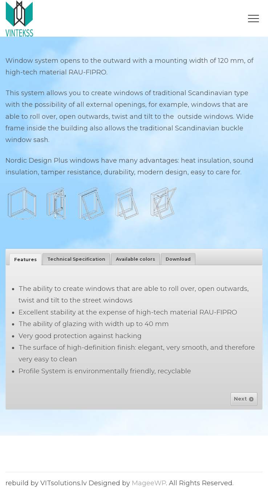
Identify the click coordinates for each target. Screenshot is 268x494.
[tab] (25, 259)
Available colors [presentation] (135, 259)
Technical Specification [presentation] (76, 259)
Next (244, 399)
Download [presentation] (178, 259)
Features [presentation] (25, 259)
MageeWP (149, 483)
